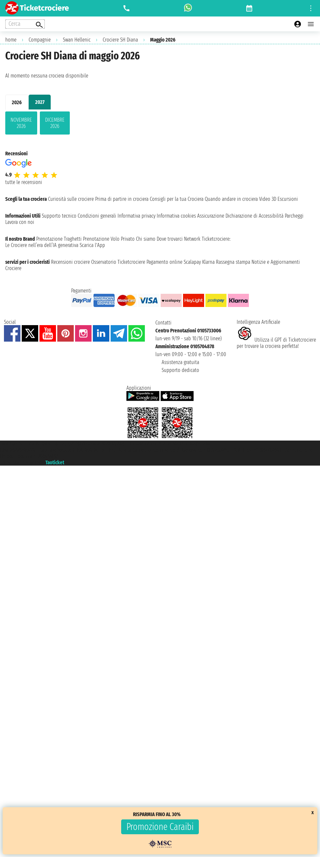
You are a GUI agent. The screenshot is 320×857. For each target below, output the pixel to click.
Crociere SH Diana (120, 40)
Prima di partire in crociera (121, 199)
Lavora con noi (19, 222)
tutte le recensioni (23, 182)
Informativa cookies (176, 216)
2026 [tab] (17, 102)
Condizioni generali (97, 216)
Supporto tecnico (59, 216)
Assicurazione (210, 216)
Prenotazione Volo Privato (109, 239)
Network (192, 239)
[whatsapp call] (188, 8)
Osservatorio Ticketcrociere (118, 262)
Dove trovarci (170, 239)
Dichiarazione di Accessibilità (254, 216)
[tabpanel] (160, 124)
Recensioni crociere (70, 262)
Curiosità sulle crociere (71, 199)
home (10, 40)
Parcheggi (294, 216)
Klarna (208, 262)
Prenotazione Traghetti (59, 239)
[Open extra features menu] (25, 24)
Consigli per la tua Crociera (176, 199)
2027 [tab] (39, 102)
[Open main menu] (311, 24)
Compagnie (40, 40)
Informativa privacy (136, 216)
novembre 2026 (21, 123)
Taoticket (54, 462)
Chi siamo (145, 239)
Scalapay (192, 262)
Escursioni (288, 199)
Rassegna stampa (233, 262)
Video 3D (267, 199)
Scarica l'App (92, 245)
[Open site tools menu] (311, 8)
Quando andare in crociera (231, 199)
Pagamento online (164, 262)
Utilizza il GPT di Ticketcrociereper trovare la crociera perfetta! (276, 343)
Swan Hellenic (77, 40)
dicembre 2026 (55, 123)
